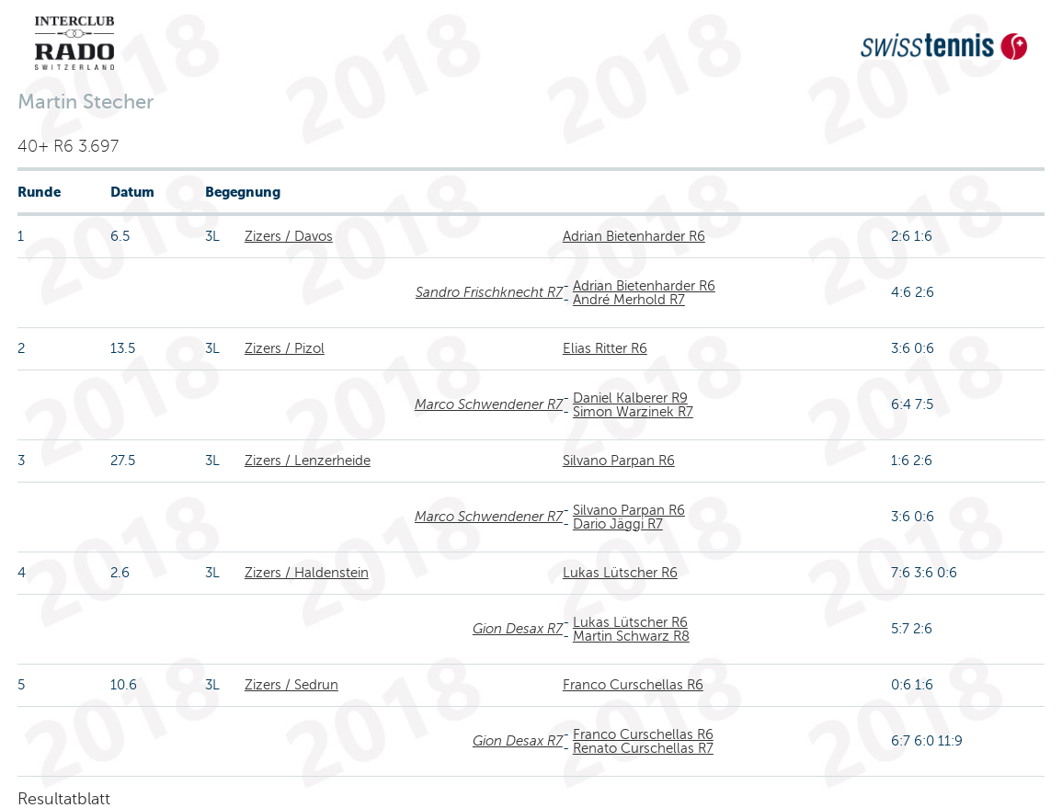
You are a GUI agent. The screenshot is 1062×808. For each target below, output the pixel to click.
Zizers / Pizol (285, 348)
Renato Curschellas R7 (643, 748)
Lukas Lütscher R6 (620, 572)
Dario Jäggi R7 (618, 524)
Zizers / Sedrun (291, 684)
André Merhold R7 (629, 299)
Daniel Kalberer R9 (630, 398)
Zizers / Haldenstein (307, 572)
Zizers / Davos (289, 236)
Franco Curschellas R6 (633, 684)
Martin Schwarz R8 (631, 636)
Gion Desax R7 (518, 628)
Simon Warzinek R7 (633, 411)
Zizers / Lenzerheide (308, 460)
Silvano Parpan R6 (619, 460)
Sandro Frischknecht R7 (489, 292)
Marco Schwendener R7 (489, 404)
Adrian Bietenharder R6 (634, 236)
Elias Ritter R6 (605, 348)
